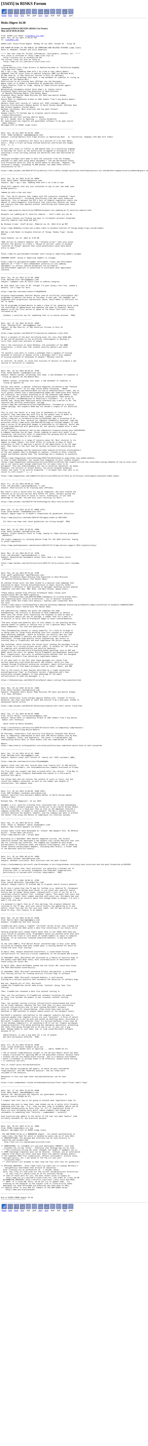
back (16, 15)
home (4, 15)
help (10, 15)
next (46, 15)
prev (40, 15)
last (64, 15)
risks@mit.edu (11, 41)
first (22, 15)
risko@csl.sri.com (34, 36)
